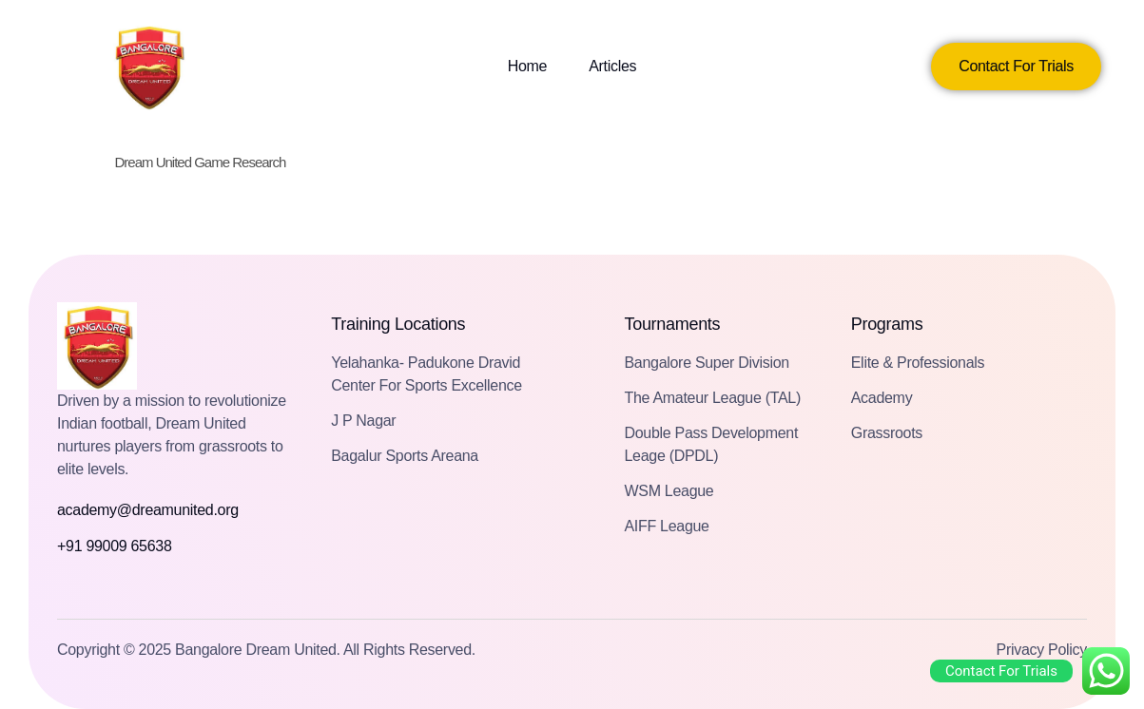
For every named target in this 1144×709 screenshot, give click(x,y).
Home (527, 66)
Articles (612, 66)
